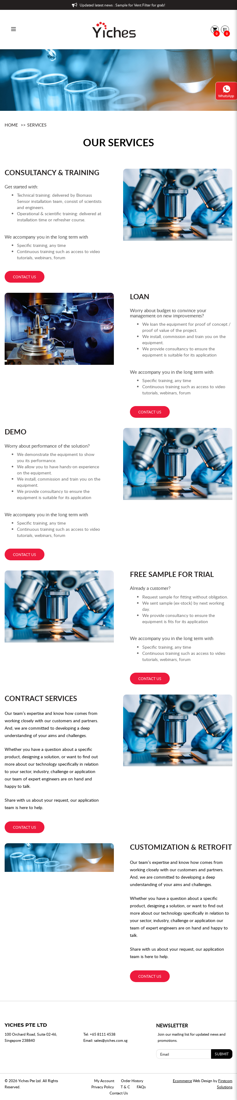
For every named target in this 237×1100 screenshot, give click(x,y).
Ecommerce (182, 1080)
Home (11, 125)
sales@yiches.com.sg (110, 1040)
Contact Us (119, 1092)
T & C (125, 1086)
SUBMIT (222, 1053)
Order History (132, 1080)
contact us (24, 276)
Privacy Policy (102, 1086)
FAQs (141, 1086)
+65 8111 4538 (102, 1034)
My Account (104, 1080)
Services (37, 125)
